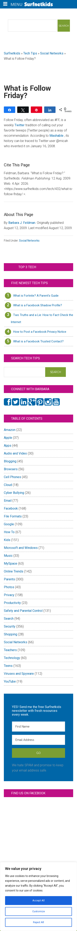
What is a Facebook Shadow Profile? (37, 305)
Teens (8, 666)
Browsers (11, 469)
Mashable (56, 136)
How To (9, 532)
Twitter (20, 125)
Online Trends (13, 571)
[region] (38, 896)
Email (8, 501)
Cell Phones (12, 477)
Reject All (39, 922)
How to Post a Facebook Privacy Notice (39, 332)
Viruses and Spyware (19, 674)
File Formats (13, 516)
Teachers (10, 650)
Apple (8, 438)
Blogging (10, 461)
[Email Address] (38, 740)
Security (9, 626)
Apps (7, 445)
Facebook (11, 508)
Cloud (8, 485)
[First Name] (38, 726)
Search (9, 618)
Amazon (9, 430)
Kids (7, 540)
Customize (39, 911)
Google (9, 524)
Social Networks (51, 53)
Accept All (38, 900)
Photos (9, 587)
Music (8, 556)
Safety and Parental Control (23, 611)
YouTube (10, 681)
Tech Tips (30, 53)
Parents (9, 579)
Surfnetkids (12, 53)
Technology (12, 658)
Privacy (9, 595)
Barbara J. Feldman (21, 223)
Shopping (10, 634)
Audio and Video (15, 453)
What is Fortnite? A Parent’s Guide (36, 295)
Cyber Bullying (14, 493)
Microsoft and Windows (21, 548)
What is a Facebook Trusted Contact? (38, 341)
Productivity (12, 603)
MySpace (10, 563)
